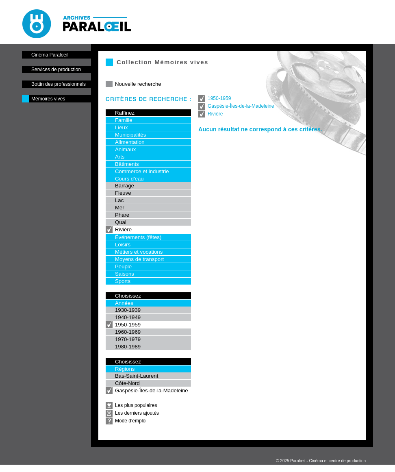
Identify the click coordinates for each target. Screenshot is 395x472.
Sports (122, 281)
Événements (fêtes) (138, 237)
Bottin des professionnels (58, 84)
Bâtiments (127, 164)
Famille (123, 120)
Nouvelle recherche (138, 84)
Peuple (123, 266)
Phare (122, 215)
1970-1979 (128, 339)
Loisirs (122, 244)
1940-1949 (128, 317)
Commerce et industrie (142, 171)
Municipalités (130, 135)
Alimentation (130, 142)
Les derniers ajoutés (137, 413)
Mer (119, 207)
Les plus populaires (136, 405)
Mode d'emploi (131, 421)
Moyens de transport (139, 259)
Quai (120, 222)
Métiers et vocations (139, 252)
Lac (119, 200)
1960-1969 (128, 332)
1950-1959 (128, 325)
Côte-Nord (127, 383)
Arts (119, 157)
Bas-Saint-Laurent (136, 376)
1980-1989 (128, 347)
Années (124, 303)
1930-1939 (128, 310)
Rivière (123, 229)
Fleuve (123, 193)
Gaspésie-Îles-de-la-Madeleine (151, 390)
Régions (125, 369)
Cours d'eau (129, 179)
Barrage (124, 186)
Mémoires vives (48, 99)
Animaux (125, 149)
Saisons (124, 274)
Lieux (121, 127)
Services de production (56, 69)
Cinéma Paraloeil (49, 55)
